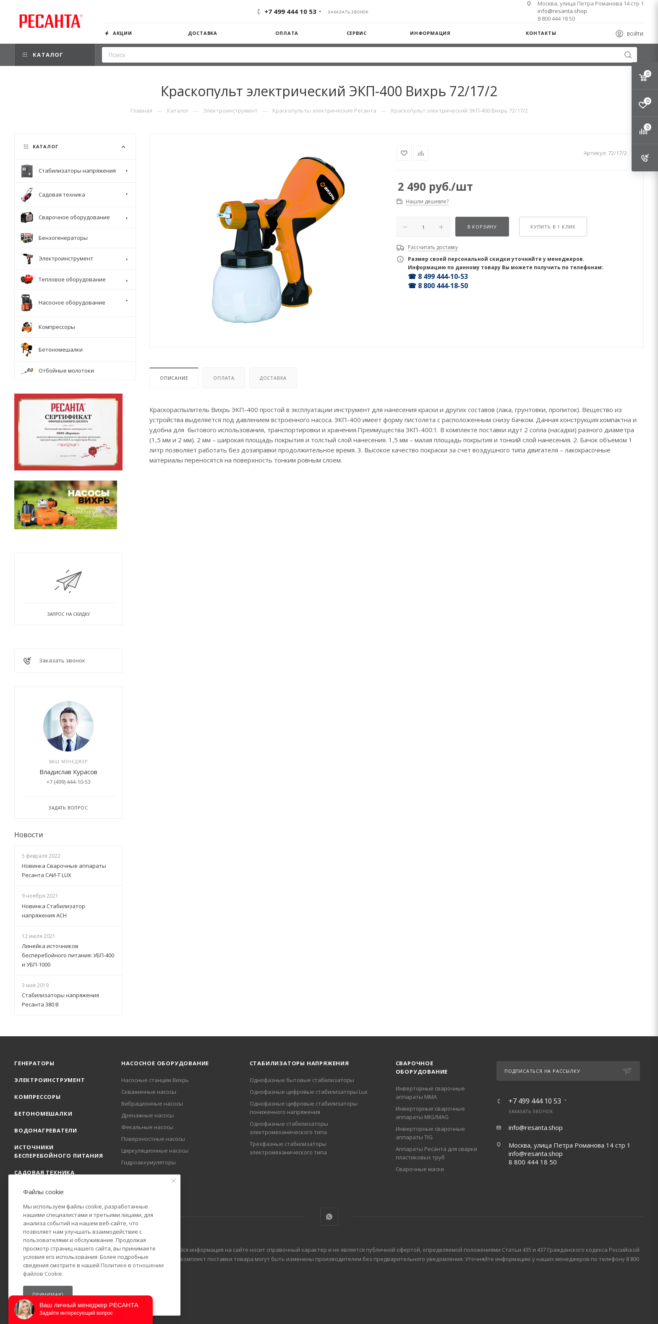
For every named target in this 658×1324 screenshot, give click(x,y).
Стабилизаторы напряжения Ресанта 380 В (60, 999)
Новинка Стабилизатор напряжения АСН (53, 910)
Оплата (224, 378)
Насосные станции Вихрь (155, 1080)
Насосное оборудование (165, 1063)
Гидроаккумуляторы (148, 1162)
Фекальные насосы (147, 1127)
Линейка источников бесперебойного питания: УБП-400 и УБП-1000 (68, 955)
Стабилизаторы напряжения (299, 1063)
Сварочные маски (420, 1169)
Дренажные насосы (147, 1115)
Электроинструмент (49, 1080)
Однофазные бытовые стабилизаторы (302, 1080)
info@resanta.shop (562, 11)
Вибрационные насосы (152, 1103)
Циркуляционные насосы (154, 1150)
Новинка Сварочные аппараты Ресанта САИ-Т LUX (64, 870)
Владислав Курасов (68, 771)
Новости (28, 834)
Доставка (273, 378)
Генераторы (34, 1063)
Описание (174, 378)
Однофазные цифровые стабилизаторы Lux (309, 1091)
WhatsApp (329, 1217)
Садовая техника (44, 1172)
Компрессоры (37, 1097)
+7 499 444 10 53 (290, 11)
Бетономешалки (43, 1113)
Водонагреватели (45, 1130)
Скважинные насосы (148, 1091)
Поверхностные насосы (153, 1139)
